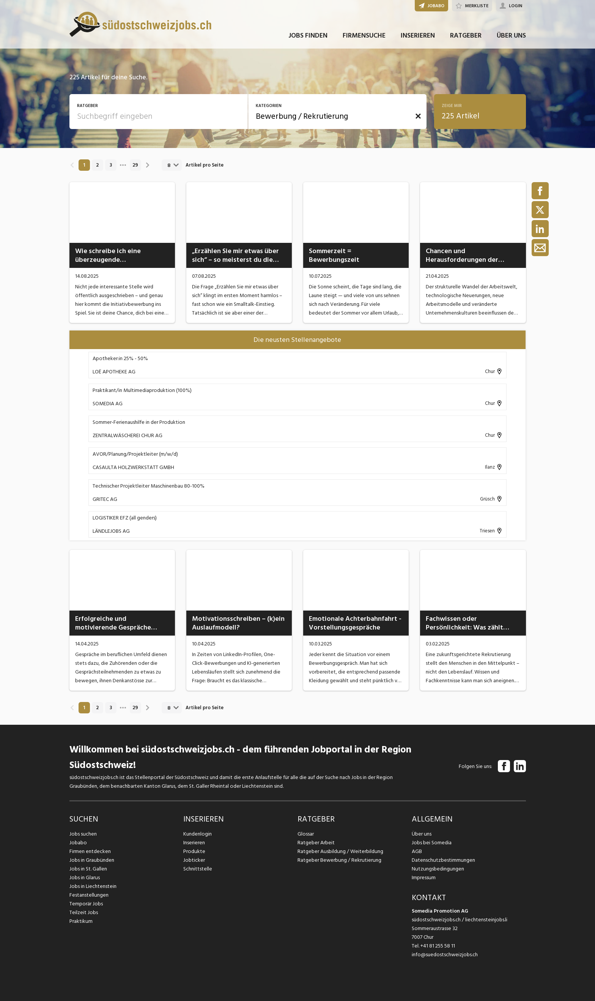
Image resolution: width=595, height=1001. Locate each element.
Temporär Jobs (86, 903)
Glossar (306, 833)
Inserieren (194, 842)
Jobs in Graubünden (91, 860)
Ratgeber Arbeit (316, 842)
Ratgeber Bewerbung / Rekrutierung (339, 860)
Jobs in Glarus (84, 877)
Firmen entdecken (90, 851)
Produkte (194, 851)
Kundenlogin (197, 833)
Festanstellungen (88, 895)
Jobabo (78, 842)
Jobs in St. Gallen (88, 868)
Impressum (423, 877)
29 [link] (135, 165)
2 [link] (97, 165)
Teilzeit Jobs (83, 912)
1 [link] (84, 165)
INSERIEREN (418, 37)
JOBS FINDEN (307, 37)
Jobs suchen (82, 833)
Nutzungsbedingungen (437, 868)
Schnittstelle (197, 868)
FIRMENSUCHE (364, 37)
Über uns (421, 833)
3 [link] (111, 165)
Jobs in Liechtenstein (92, 886)
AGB (417, 851)
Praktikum (80, 921)
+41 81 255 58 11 (437, 945)
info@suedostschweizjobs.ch (445, 954)
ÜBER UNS (511, 37)
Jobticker (194, 860)
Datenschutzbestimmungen (443, 860)
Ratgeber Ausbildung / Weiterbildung (340, 851)
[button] (418, 116)
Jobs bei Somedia (432, 842)
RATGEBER (466, 37)
